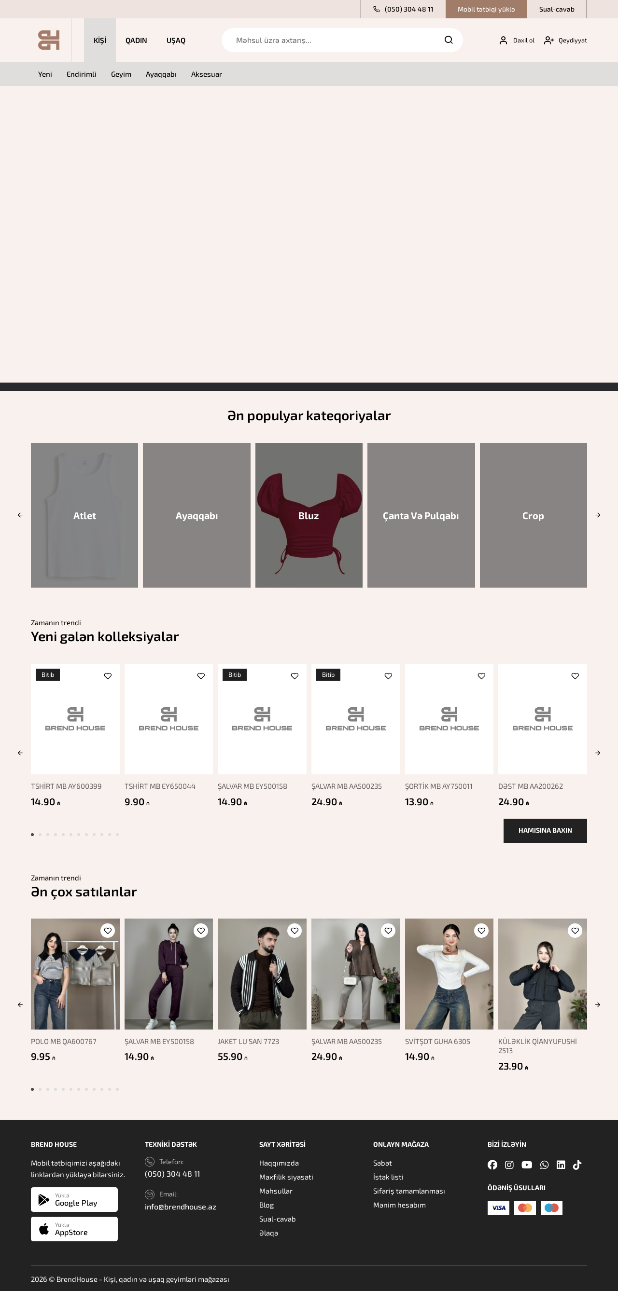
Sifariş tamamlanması (409, 1190)
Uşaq (176, 40)
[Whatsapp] (544, 1164)
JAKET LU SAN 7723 (250, 1040)
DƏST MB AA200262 (535, 781)
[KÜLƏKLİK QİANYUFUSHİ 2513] (545, 976)
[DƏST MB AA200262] (545, 716)
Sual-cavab (557, 9)
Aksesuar (206, 73)
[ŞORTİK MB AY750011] (450, 716)
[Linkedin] (561, 1164)
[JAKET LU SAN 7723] (262, 976)
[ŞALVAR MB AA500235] (356, 716)
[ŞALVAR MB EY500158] (262, 716)
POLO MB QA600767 (64, 1040)
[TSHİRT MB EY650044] (167, 716)
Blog (266, 1204)
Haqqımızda (279, 1162)
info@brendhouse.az (180, 1205)
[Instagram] (509, 1164)
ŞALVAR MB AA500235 (349, 781)
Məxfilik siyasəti (286, 1176)
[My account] (513, 40)
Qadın (136, 40)
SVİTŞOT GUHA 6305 (440, 1040)
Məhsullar (276, 1190)
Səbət (382, 1162)
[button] (20, 515)
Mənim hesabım (399, 1204)
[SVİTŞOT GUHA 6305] (450, 976)
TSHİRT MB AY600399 (66, 781)
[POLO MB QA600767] (73, 976)
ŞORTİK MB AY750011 (442, 781)
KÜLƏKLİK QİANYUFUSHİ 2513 (542, 1045)
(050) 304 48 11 (403, 9)
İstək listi (388, 1176)
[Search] (448, 40)
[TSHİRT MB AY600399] (73, 716)
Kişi (100, 40)
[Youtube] (527, 1164)
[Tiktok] (577, 1164)
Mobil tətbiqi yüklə (486, 9)
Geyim (121, 73)
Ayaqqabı (161, 73)
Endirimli (82, 73)
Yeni (45, 73)
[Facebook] (492, 1164)
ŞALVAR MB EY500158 (254, 781)
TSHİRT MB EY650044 (160, 781)
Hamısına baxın (545, 835)
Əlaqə (268, 1232)
